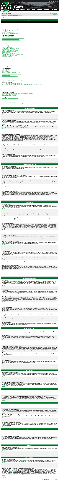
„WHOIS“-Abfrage (13, 470)
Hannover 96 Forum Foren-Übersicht (7, 15)
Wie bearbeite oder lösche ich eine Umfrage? (8, 49)
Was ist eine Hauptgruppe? (6, 75)
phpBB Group (23, 460)
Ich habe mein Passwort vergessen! (7, 28)
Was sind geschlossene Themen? (7, 65)
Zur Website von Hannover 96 (17, 15)
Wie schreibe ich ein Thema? (6, 44)
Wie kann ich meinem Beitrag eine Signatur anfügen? (9, 46)
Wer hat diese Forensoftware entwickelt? (8, 101)
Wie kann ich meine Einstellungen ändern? (8, 36)
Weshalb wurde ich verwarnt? (6, 52)
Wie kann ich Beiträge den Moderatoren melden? (9, 53)
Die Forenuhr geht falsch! (5, 37)
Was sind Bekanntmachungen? (6, 63)
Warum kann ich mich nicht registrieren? (7, 32)
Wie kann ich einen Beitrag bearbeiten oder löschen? (9, 45)
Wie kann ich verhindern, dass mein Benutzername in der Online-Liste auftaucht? (14, 27)
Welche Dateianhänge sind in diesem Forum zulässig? (10, 98)
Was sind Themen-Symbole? (6, 66)
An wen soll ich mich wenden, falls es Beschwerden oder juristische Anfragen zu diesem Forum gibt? (16, 103)
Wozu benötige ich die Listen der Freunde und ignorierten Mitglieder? (12, 83)
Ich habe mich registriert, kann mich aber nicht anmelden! (10, 29)
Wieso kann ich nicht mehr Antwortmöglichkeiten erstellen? (10, 48)
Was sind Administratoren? (6, 69)
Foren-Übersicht (4, 477)
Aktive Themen (55, 14)
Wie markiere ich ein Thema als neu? (7, 56)
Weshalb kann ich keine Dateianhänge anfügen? (9, 51)
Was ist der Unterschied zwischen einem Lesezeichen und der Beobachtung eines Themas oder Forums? (17, 93)
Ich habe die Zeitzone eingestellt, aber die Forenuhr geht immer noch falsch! (13, 38)
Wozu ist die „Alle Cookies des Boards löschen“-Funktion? (10, 33)
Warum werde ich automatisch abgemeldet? (8, 26)
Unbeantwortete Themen (53, 13)
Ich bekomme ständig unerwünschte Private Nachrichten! (10, 79)
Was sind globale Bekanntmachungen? (7, 62)
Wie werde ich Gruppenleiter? (6, 73)
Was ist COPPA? (4, 31)
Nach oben (3, 113)
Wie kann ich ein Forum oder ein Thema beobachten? (9, 94)
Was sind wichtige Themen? (6, 64)
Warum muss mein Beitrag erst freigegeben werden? (9, 55)
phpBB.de (49, 461)
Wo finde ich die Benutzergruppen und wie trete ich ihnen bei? (11, 72)
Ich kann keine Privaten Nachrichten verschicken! (9, 78)
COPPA (50, 135)
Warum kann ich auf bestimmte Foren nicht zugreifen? (10, 50)
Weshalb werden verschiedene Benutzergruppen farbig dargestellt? (11, 74)
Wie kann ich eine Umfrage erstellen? (7, 47)
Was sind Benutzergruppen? (6, 71)
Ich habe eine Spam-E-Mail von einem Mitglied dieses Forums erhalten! (12, 80)
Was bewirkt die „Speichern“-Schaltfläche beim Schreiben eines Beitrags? (12, 54)
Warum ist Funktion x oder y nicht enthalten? (8, 102)
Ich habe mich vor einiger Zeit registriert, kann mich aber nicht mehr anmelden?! (13, 30)
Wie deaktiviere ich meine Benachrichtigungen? (9, 95)
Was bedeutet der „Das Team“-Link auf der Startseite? (10, 76)
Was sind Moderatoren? (5, 70)
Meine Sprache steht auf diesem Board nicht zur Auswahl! (10, 39)
